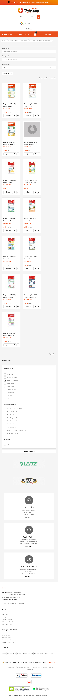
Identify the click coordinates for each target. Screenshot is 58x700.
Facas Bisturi (10, 383)
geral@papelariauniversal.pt (16, 603)
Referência (5, 48)
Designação (6, 56)
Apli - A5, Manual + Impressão (15, 412)
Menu (48, 34)
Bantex (25, 653)
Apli (8, 444)
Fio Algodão (10, 392)
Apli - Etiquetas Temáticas (14, 418)
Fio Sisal (9, 395)
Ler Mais (28, 517)
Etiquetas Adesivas (12, 380)
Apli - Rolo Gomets (12, 424)
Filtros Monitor (11, 389)
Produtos (7, 34)
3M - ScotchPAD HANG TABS (15, 409)
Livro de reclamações (8, 642)
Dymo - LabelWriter (12, 433)
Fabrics (19, 653)
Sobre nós (5, 614)
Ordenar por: (6, 64)
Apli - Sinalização (11, 427)
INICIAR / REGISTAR (25, 34)
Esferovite (10, 374)
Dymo (4, 653)
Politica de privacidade (8, 622)
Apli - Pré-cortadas (12, 421)
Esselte (36, 653)
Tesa (14, 653)
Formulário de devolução (9, 640)
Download (28, 546)
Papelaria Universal (25, 695)
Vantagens (5, 617)
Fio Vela (9, 398)
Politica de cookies (7, 624)
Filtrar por (8, 73)
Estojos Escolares (12, 377)
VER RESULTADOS (29, 451)
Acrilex (47, 653)
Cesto (8, 115)
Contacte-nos (6, 635)
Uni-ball (31, 653)
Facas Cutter (11, 386)
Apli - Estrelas (11, 415)
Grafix (42, 653)
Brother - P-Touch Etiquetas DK (16, 430)
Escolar (9, 653)
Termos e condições (8, 619)
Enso (52, 653)
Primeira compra (6, 637)
